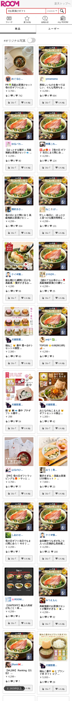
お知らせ (45, 19)
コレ (14, 102)
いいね (27, 102)
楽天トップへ (62, 3)
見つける (27, 19)
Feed (9, 19)
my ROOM (63, 19)
